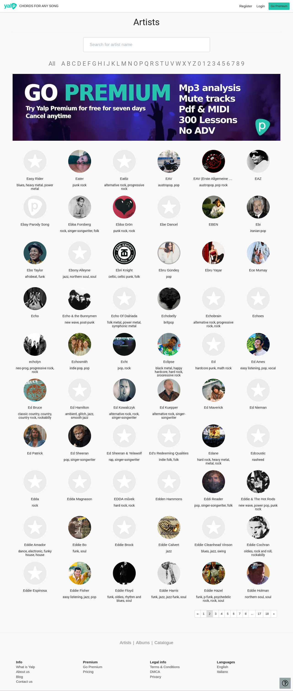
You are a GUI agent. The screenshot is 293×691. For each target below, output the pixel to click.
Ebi (258, 224)
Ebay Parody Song (35, 224)
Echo (35, 316)
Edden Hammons (169, 499)
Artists (125, 642)
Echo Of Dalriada (124, 316)
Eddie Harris (168, 590)
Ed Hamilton (79, 407)
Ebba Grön (124, 224)
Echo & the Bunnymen (79, 316)
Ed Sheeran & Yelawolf (124, 453)
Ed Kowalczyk (124, 407)
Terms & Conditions (165, 667)
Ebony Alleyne (79, 270)
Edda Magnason (79, 499)
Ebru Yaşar (213, 270)
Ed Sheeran (80, 453)
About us (23, 672)
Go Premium (92, 667)
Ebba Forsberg (79, 224)
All (54, 63)
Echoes (258, 316)
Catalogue (164, 642)
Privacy (155, 677)
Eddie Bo (80, 545)
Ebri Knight (124, 270)
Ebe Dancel (169, 224)
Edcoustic (258, 453)
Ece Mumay (258, 270)
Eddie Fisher (79, 590)
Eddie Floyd (124, 590)
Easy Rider (35, 179)
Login (260, 6)
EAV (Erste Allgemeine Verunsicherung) (213, 179)
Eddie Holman (258, 590)
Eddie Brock (124, 545)
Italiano (222, 672)
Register (245, 6)
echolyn (35, 362)
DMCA (155, 672)
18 (267, 613)
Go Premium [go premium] (279, 6)
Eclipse (168, 362)
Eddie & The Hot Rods (258, 499)
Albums (143, 642)
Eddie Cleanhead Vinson (213, 545)
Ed (213, 362)
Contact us (24, 681)
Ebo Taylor (35, 270)
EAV (168, 179)
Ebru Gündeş (169, 270)
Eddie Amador (35, 545)
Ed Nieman (258, 407)
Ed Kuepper (169, 407)
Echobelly (168, 316)
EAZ (258, 179)
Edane (213, 453)
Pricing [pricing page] (88, 672)
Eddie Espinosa (35, 590)
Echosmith (79, 362)
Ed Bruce (35, 407)
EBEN (213, 224)
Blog (19, 677)
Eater (80, 179)
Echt (124, 362)
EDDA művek (124, 499)
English (222, 667)
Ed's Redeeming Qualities (168, 453)
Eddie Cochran (258, 545)
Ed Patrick (35, 453)
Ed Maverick (213, 407)
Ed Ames (258, 362)
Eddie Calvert (168, 545)
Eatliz (124, 179)
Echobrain (213, 316)
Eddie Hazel (213, 590)
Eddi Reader (213, 499)
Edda (35, 499)
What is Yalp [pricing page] (25, 667)
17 (259, 613)
